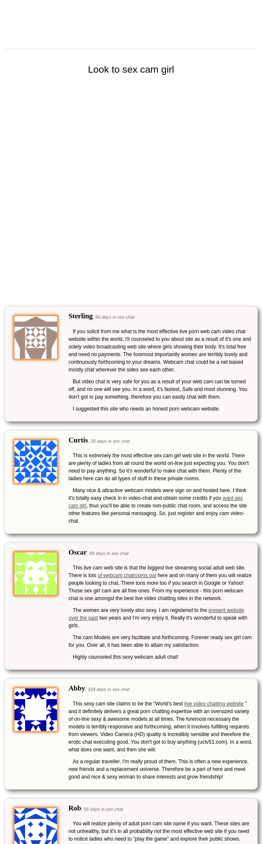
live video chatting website (213, 704)
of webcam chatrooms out (127, 575)
